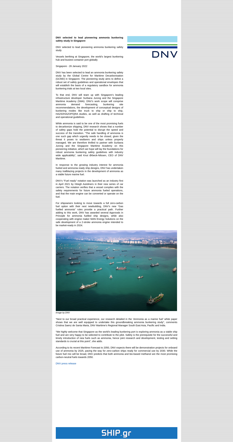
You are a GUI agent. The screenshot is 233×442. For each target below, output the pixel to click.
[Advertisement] (116, 18)
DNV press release (66, 363)
